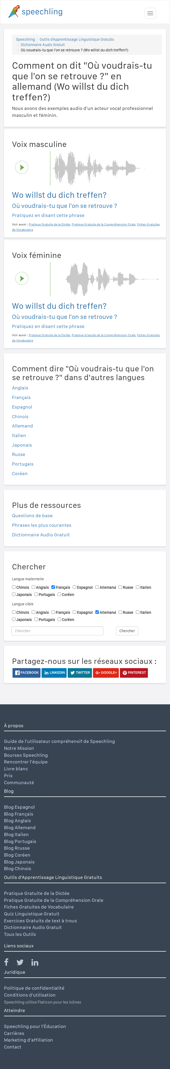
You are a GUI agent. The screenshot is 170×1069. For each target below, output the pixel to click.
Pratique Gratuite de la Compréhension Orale (53, 900)
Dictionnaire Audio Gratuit (43, 45)
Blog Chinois (17, 868)
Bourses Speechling (26, 755)
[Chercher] (57, 630)
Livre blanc (16, 768)
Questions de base (32, 515)
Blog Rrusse (17, 848)
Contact (12, 1047)
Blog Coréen (17, 855)
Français (21, 397)
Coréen (20, 473)
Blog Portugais (20, 841)
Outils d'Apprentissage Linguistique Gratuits (77, 39)
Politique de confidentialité (34, 988)
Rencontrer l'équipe (26, 761)
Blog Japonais (19, 862)
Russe (18, 454)
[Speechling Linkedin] (38, 963)
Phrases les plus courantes (41, 525)
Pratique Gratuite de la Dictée (37, 893)
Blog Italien (16, 834)
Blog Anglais (17, 820)
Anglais (20, 387)
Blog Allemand (20, 827)
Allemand (22, 426)
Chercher (127, 631)
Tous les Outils (20, 934)
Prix (8, 775)
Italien (19, 435)
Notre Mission (19, 748)
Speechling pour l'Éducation (35, 1026)
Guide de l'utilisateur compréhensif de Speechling (59, 741)
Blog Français (18, 814)
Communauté (19, 782)
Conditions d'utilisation (30, 995)
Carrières (14, 1033)
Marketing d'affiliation (28, 1040)
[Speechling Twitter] (23, 963)
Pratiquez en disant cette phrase (48, 215)
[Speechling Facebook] (9, 963)
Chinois (20, 416)
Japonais (22, 445)
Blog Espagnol (19, 807)
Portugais (23, 464)
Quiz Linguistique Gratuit (31, 913)
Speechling (25, 39)
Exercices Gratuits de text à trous (40, 920)
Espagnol (22, 407)
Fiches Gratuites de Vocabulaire (39, 907)
